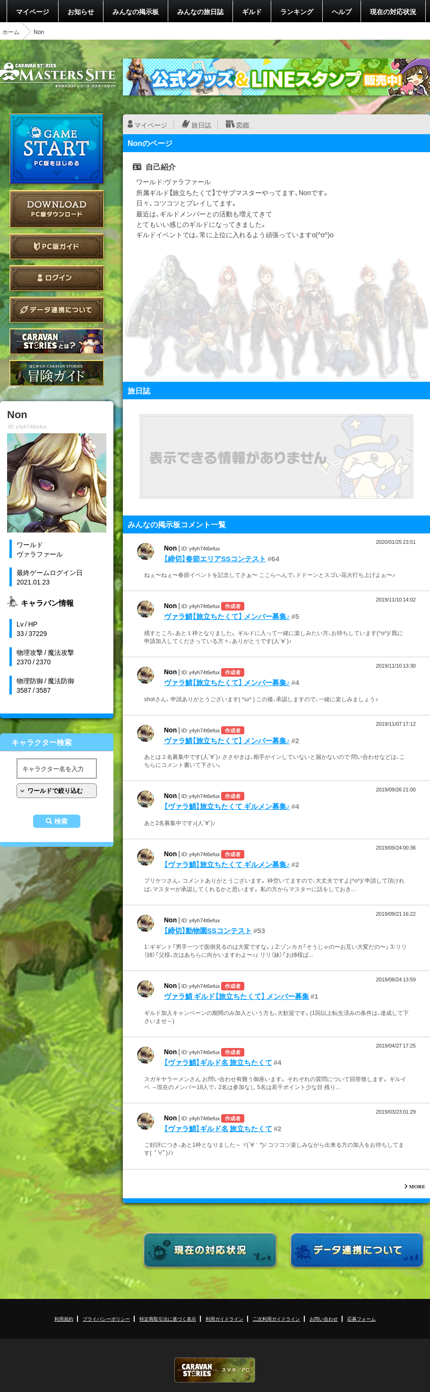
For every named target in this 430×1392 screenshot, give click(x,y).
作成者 (233, 606)
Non (170, 547)
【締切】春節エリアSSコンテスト (215, 558)
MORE (417, 1186)
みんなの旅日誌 (200, 11)
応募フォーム (361, 1318)
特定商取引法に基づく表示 (167, 1318)
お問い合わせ (324, 1318)
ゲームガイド (56, 373)
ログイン (56, 278)
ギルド (252, 11)
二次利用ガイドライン (276, 1318)
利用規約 (63, 1318)
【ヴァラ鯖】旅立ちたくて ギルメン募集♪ (227, 806)
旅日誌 (201, 124)
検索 (61, 821)
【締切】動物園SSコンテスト (208, 930)
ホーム (10, 31)
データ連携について (56, 310)
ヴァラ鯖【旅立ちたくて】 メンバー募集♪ (227, 616)
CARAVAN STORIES (215, 1370)
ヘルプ (342, 11)
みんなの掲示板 (135, 11)
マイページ (32, 11)
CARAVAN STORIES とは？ (56, 341)
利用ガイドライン (224, 1318)
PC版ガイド (56, 246)
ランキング (296, 11)
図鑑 (242, 124)
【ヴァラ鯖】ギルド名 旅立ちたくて (218, 1062)
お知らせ (81, 11)
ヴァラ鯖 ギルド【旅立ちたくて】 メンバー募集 (236, 996)
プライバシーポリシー (106, 1318)
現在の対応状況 (393, 11)
